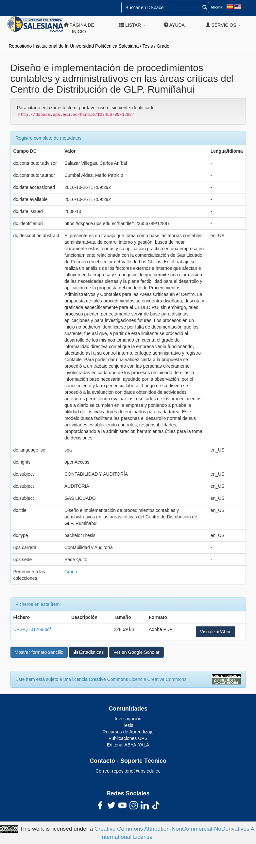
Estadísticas (88, 652)
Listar (132, 25)
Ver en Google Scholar (136, 652)
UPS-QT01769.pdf (32, 629)
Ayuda (174, 25)
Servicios (223, 25)
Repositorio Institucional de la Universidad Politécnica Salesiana (74, 46)
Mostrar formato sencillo (39, 652)
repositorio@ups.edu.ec (136, 771)
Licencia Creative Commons (157, 679)
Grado (163, 46)
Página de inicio (79, 28)
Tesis (148, 46)
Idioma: (217, 7)
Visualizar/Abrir (215, 631)
